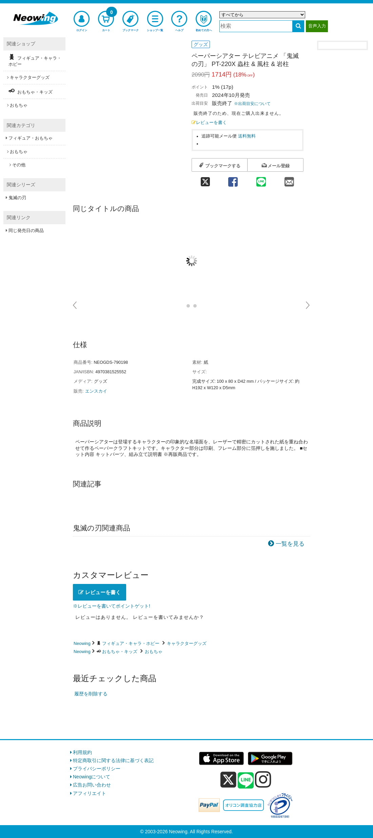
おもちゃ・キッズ (119, 651)
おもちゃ (153, 651)
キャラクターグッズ (187, 643)
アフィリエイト (89, 793)
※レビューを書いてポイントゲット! (111, 606)
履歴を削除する (90, 693)
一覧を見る (290, 544)
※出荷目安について (252, 103)
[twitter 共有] (205, 179)
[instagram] (263, 779)
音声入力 (317, 25)
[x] (228, 780)
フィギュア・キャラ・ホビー (130, 643)
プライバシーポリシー (96, 768)
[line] (246, 781)
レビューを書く (209, 122)
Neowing (82, 643)
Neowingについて (91, 776)
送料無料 (247, 136)
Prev (75, 305)
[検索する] (298, 26)
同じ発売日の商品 (26, 230)
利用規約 (82, 752)
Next (308, 305)
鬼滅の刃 (17, 197)
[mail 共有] (289, 179)
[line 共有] (261, 179)
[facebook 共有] (233, 179)
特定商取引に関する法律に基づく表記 (113, 760)
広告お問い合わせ (92, 785)
